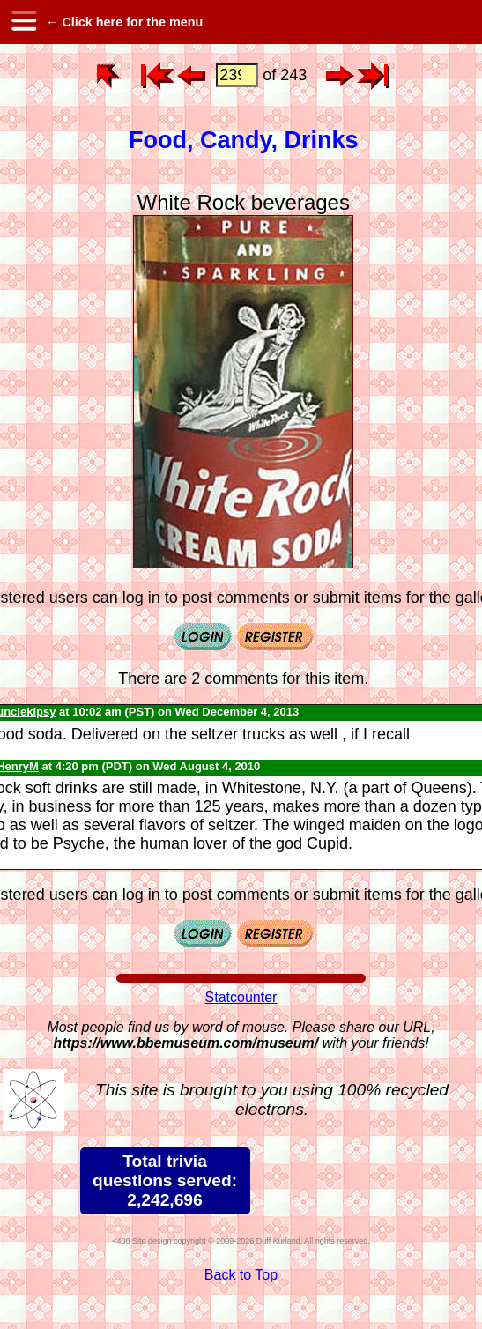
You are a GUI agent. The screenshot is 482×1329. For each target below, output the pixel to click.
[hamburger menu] (23, 22)
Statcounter (241, 997)
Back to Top (241, 1274)
